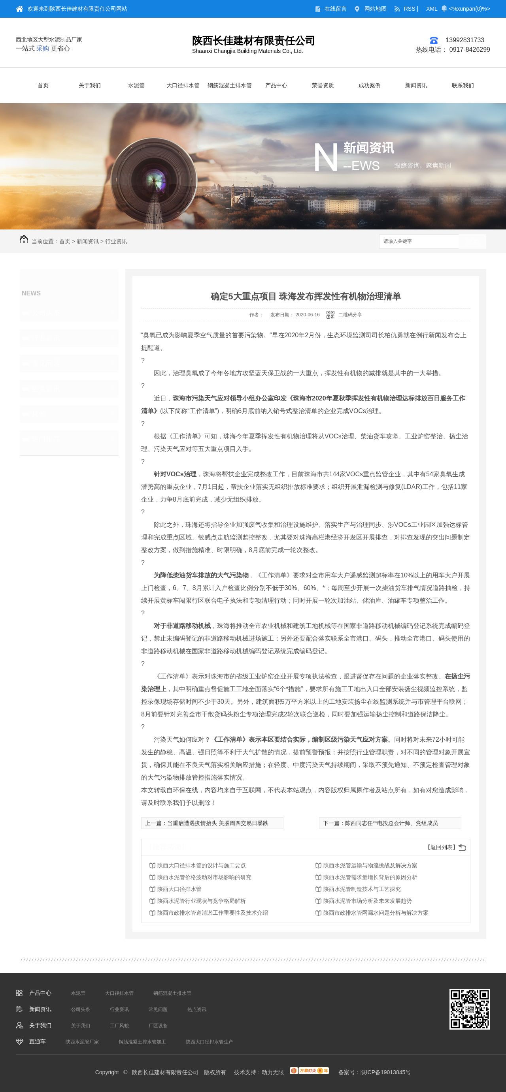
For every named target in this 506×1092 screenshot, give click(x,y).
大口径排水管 (183, 85)
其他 (39, 414)
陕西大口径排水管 (179, 889)
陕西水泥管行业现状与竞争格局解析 (201, 901)
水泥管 (136, 85)
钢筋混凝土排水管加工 (142, 1042)
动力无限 (273, 1072)
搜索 (472, 242)
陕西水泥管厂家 (82, 1042)
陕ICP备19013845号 (386, 1072)
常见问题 (46, 363)
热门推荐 (46, 439)
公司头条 (46, 313)
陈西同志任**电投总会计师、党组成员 (391, 823)
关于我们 (90, 85)
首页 (43, 85)
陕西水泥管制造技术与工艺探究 (362, 889)
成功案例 (370, 85)
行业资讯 (116, 241)
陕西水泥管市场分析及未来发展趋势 (367, 901)
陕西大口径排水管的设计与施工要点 (201, 865)
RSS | (411, 9)
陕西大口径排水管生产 (209, 1042)
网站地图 (375, 9)
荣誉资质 (323, 85)
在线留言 (336, 9)
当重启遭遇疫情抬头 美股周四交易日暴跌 (217, 823)
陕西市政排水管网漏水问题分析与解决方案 (376, 913)
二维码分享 (350, 315)
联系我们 (463, 85)
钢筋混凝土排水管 (230, 85)
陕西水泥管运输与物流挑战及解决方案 (370, 865)
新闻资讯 (416, 85)
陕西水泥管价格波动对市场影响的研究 (204, 877)
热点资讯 (46, 389)
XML (432, 9)
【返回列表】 (441, 847)
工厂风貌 (119, 1025)
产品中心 (276, 85)
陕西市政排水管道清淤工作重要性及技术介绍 (212, 913)
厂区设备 (158, 1025)
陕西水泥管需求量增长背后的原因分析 (370, 877)
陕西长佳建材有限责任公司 (253, 41)
